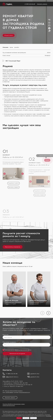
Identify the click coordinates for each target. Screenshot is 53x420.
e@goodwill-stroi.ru (12, 377)
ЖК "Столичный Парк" (12, 61)
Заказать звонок (42, 4)
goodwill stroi (34, 373)
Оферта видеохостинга (9, 405)
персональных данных (25, 350)
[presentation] (42, 313)
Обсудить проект (8, 35)
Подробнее (48, 415)
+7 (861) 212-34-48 (30, 4)
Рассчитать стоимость (12, 247)
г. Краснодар (6, 383)
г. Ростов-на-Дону (8, 384)
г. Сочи (5, 386)
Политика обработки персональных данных (14, 404)
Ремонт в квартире (8, 69)
